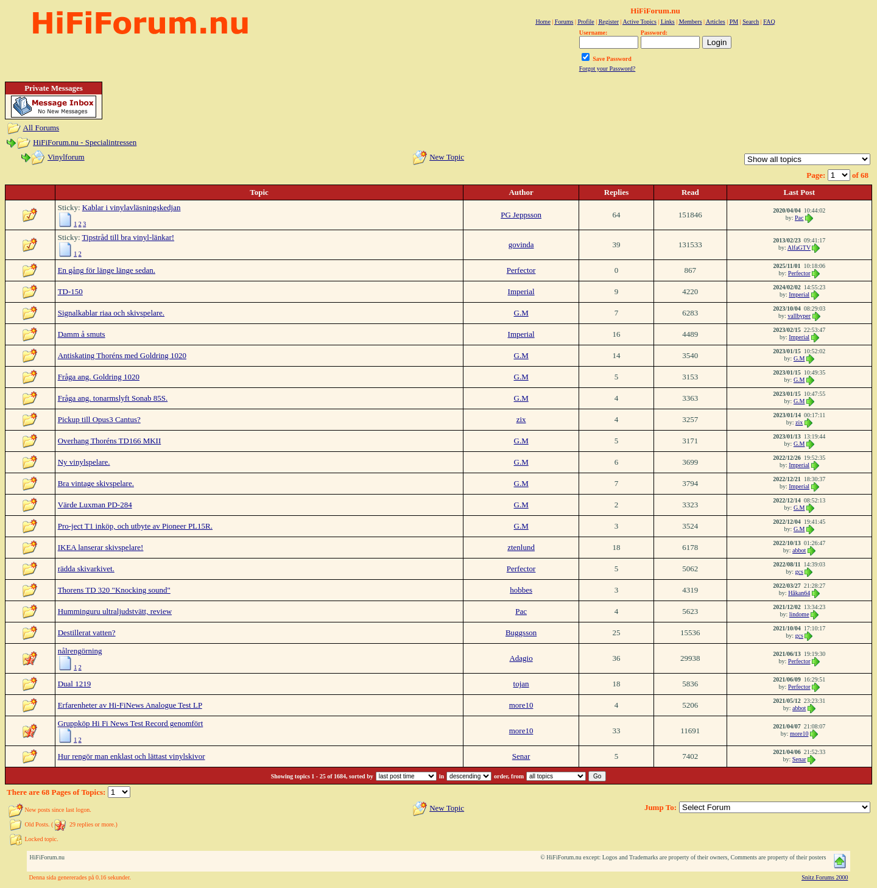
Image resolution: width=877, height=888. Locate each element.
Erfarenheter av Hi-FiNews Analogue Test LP (130, 705)
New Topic (446, 156)
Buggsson (521, 632)
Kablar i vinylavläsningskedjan (131, 207)
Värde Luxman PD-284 (95, 504)
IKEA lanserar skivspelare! (101, 547)
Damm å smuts (81, 334)
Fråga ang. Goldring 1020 (98, 376)
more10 (521, 705)
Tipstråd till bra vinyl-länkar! (128, 237)
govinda (521, 244)
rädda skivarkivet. (86, 568)
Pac (799, 217)
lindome (799, 614)
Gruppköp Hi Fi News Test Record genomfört (130, 723)
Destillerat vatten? (87, 632)
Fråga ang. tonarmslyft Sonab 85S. (113, 398)
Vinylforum (66, 156)
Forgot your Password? (607, 68)
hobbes (521, 589)
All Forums (41, 127)
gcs (799, 571)
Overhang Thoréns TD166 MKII (109, 440)
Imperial (521, 291)
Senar (521, 756)
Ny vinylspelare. (84, 462)
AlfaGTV (799, 247)
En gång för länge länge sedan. (106, 270)
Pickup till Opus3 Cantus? (99, 419)
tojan (521, 683)
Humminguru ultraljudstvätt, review (115, 611)
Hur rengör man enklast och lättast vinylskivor (131, 756)
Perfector (521, 270)
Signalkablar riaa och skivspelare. (111, 312)
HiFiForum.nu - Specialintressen (84, 142)
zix (521, 419)
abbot (799, 550)
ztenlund (521, 547)
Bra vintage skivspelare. (96, 483)
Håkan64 (799, 593)
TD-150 (70, 291)
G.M (521, 312)
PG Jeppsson (521, 214)
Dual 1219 (74, 683)
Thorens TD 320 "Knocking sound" (114, 589)
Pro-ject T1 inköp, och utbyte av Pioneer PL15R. (135, 525)
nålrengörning (80, 650)
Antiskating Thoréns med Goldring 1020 (122, 355)
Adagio (520, 658)
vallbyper (799, 315)
